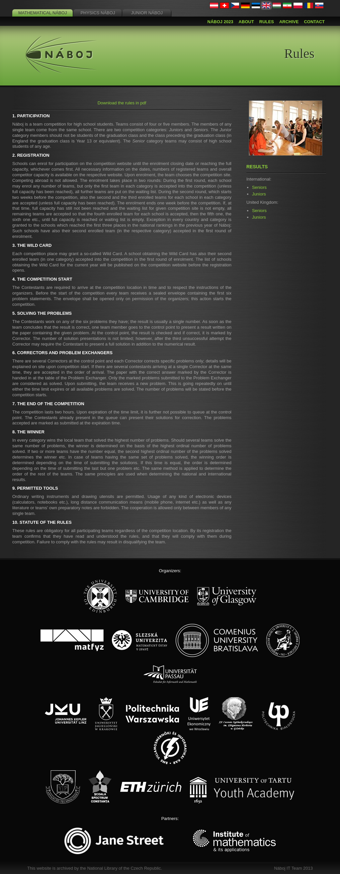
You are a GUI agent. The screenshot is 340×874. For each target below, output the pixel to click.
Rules (266, 21)
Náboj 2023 (220, 21)
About (246, 21)
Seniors (259, 187)
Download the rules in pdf (122, 102)
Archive (289, 21)
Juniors (259, 193)
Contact (314, 21)
